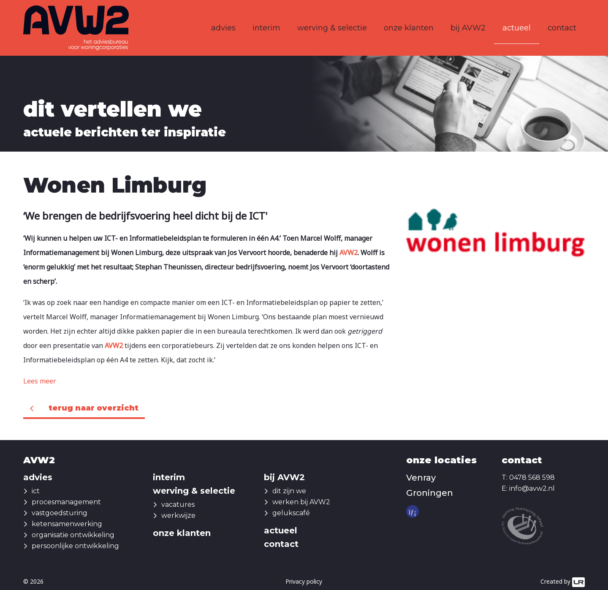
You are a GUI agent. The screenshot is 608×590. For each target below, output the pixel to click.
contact (562, 28)
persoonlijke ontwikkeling (75, 546)
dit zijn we (289, 491)
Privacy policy (303, 581)
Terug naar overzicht (93, 408)
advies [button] (223, 28)
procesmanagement (66, 502)
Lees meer (39, 381)
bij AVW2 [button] (468, 28)
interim (266, 28)
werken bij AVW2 (301, 502)
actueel (516, 28)
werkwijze (178, 515)
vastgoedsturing (59, 513)
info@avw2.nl (532, 488)
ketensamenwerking (67, 524)
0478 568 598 (532, 477)
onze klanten (409, 28)
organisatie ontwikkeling (73, 535)
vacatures (178, 504)
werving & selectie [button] (332, 28)
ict (36, 491)
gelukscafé (291, 513)
